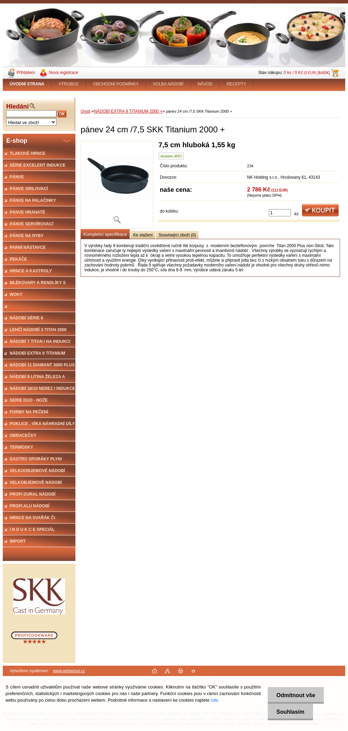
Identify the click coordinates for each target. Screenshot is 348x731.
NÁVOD (205, 84)
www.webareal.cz (69, 670)
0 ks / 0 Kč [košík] (307, 72)
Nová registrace (63, 72)
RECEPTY (236, 84)
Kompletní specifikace (105, 234)
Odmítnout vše (295, 695)
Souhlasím (290, 712)
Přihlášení (26, 72)
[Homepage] (27, 84)
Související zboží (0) (177, 235)
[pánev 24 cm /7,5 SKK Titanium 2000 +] (117, 184)
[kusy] (280, 212)
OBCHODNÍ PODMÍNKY (116, 84)
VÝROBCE (68, 84)
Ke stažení (143, 235)
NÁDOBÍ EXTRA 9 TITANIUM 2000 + (128, 111)
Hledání (17, 106)
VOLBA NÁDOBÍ (168, 84)
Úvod (85, 111)
